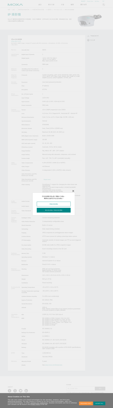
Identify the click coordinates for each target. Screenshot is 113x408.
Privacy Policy (35, 404)
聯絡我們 (83, 1)
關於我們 (83, 5)
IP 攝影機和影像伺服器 (38, 9)
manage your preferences (39, 403)
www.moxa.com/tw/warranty (53, 365)
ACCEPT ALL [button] (99, 403)
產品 (13, 9)
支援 (62, 5)
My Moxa (97, 1)
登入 (104, 1)
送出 (100, 388)
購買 (72, 5)
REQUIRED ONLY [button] (86, 403)
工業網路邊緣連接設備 (23, 9)
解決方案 (51, 5)
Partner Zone (90, 1)
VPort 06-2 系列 (58, 9)
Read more (47, 179)
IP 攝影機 (48, 9)
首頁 (9, 9)
